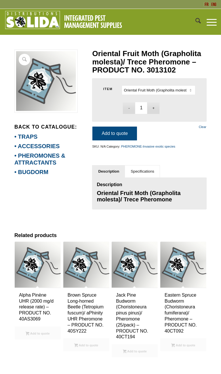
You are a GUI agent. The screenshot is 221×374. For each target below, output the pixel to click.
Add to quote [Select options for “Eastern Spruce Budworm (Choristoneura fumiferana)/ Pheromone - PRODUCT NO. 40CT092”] (183, 346)
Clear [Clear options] (202, 127)
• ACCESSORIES (37, 146)
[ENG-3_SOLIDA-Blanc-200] (63, 22)
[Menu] (209, 22)
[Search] (195, 22)
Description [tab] (108, 171)
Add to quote (115, 133)
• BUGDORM (31, 172)
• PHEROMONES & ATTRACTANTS (39, 159)
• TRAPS (25, 136)
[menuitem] (195, 22)
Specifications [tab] (142, 171)
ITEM (108, 89)
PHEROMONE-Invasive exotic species (148, 146)
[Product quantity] (141, 108)
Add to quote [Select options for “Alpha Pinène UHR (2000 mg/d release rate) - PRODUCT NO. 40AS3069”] (37, 334)
